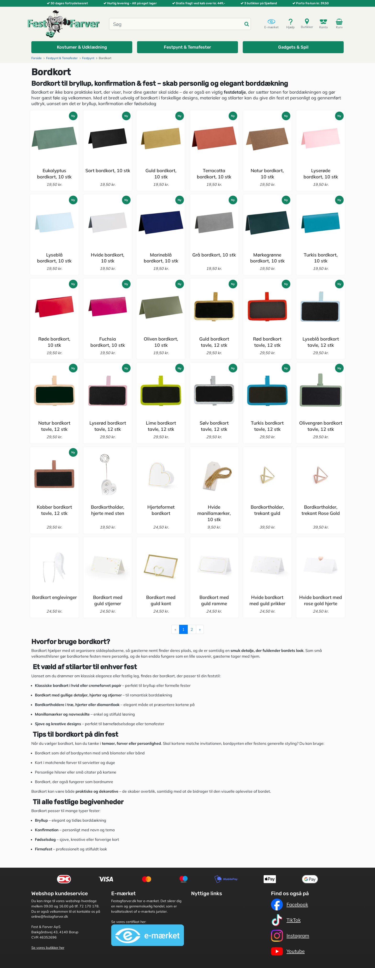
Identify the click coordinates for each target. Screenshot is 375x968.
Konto (323, 23)
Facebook (289, 905)
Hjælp (290, 23)
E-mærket (271, 23)
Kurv (340, 23)
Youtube (288, 951)
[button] (81, 47)
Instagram (290, 936)
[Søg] (176, 24)
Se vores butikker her (47, 947)
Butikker (307, 23)
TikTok (286, 920)
